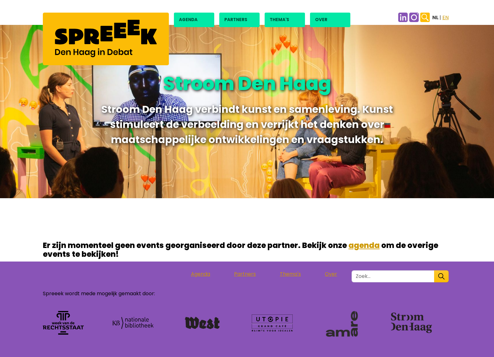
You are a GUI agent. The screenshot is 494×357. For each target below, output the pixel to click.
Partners (235, 20)
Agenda (188, 20)
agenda (364, 245)
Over (321, 20)
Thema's (279, 20)
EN (445, 17)
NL (435, 17)
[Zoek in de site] (393, 276)
